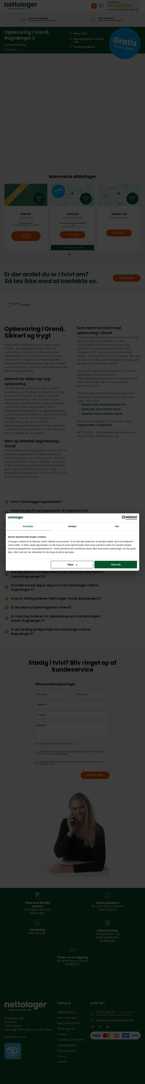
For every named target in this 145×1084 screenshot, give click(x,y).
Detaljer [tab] (72, 526)
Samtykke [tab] (28, 526)
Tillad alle (116, 564)
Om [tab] (117, 526)
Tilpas (72, 564)
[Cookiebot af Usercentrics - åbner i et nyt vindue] (124, 518)
